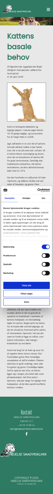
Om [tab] (43, 198)
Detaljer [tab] (27, 198)
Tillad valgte (26, 293)
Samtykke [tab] (10, 198)
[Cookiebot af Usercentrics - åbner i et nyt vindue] (38, 190)
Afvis (26, 302)
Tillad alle (26, 285)
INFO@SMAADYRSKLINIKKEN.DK (26, 429)
